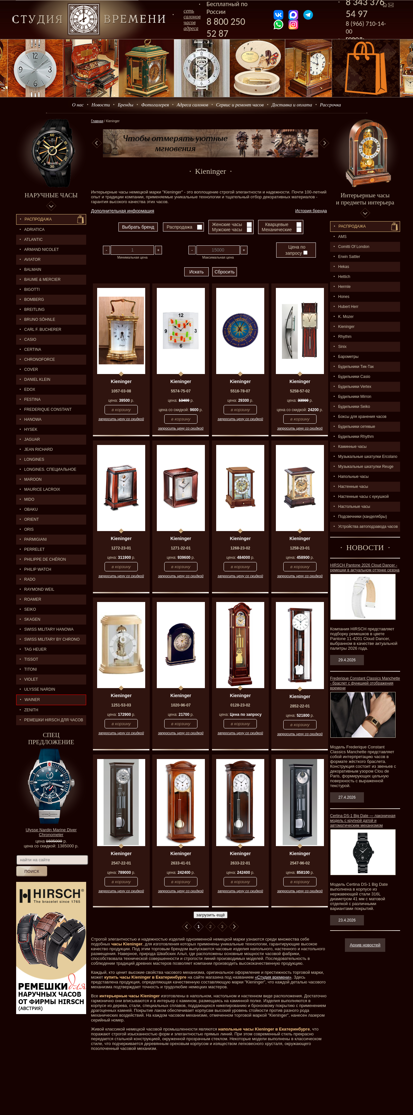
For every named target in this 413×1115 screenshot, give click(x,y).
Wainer (32, 699)
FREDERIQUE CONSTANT (48, 409)
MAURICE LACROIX (42, 489)
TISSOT (31, 659)
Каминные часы (352, 446)
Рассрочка (330, 104)
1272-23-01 (121, 548)
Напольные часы (353, 476)
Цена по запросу (296, 250)
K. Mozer (346, 316)
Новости (101, 104)
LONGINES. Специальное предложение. (46, 471)
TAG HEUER (35, 649)
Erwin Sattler (349, 256)
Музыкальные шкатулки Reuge (366, 466)
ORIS (29, 529)
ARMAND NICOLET (41, 249)
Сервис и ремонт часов (240, 104)
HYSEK (30, 429)
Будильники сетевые (356, 426)
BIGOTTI (32, 289)
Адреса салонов (192, 104)
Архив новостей (365, 944)
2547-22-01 (121, 863)
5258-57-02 (300, 391)
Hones (343, 296)
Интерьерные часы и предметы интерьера (365, 199)
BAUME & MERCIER (42, 279)
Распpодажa (352, 226)
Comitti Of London (353, 246)
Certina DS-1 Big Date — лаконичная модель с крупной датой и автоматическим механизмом (363, 821)
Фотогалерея (155, 104)
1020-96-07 (180, 705)
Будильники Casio (354, 376)
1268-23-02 (240, 548)
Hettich (344, 276)
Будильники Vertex (354, 386)
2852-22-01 (300, 706)
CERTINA (32, 349)
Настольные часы (354, 506)
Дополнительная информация (122, 210)
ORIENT (31, 519)
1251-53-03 (121, 705)
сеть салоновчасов (192, 16)
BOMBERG (34, 299)
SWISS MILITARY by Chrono (52, 639)
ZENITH (31, 710)
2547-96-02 (300, 863)
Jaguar (32, 439)
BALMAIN (32, 269)
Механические (277, 229)
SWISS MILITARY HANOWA (49, 629)
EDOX (29, 389)
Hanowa (33, 419)
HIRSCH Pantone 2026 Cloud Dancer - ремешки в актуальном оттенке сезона (364, 567)
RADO (29, 579)
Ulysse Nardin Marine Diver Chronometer (50, 832)
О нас (78, 104)
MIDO (29, 499)
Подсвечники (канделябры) (362, 516)
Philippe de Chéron (45, 559)
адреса (191, 28)
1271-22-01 (180, 548)
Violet (31, 679)
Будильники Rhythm (356, 436)
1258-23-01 (300, 548)
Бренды (125, 104)
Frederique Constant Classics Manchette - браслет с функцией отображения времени (365, 683)
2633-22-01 (240, 863)
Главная (97, 121)
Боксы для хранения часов (362, 416)
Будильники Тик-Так (356, 366)
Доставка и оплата (292, 104)
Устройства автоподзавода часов (368, 526)
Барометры (348, 356)
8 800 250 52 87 (225, 27)
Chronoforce (39, 359)
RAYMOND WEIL (39, 589)
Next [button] (324, 143)
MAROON (33, 479)
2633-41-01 (180, 863)
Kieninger (346, 326)
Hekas (343, 266)
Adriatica (34, 229)
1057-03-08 (121, 391)
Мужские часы (227, 229)
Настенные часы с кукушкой (363, 496)
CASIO (30, 339)
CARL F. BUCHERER (42, 329)
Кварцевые (276, 224)
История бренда (311, 210)
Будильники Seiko (354, 406)
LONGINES (34, 459)
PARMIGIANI (35, 539)
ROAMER (32, 599)
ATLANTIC (33, 239)
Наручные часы (51, 195)
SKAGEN (32, 619)
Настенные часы (353, 486)
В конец (234, 927)
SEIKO (30, 609)
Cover (31, 369)
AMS (342, 236)
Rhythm (344, 336)
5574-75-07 (180, 391)
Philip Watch (37, 569)
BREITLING (34, 309)
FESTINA (32, 399)
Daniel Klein (37, 379)
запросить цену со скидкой (121, 419)
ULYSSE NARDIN (39, 689)
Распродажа (38, 219)
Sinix (342, 346)
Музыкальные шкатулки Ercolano (368, 456)
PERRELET (34, 549)
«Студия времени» (273, 977)
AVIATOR (32, 259)
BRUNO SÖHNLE (39, 319)
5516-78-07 (240, 391)
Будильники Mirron (354, 396)
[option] (210, 143)
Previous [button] (97, 143)
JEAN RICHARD (38, 449)
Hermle (344, 286)
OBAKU (31, 509)
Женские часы (227, 224)
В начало (187, 927)
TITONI (30, 669)
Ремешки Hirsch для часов (53, 720)
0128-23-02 (240, 705)
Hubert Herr (348, 306)
